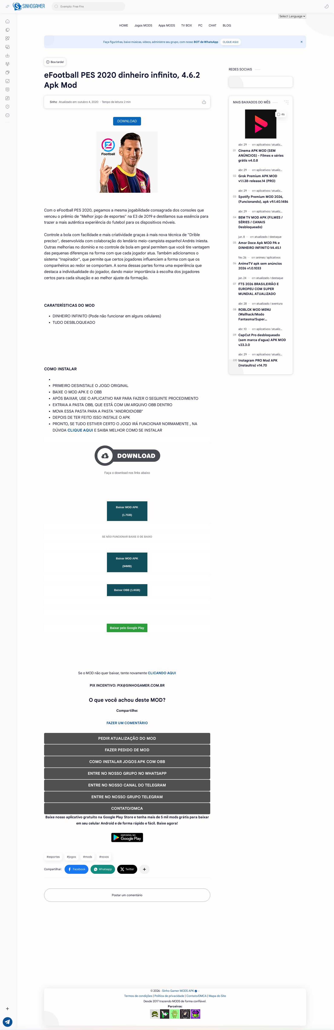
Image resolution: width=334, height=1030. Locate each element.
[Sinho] (53, 102)
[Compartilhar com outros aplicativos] (144, 869)
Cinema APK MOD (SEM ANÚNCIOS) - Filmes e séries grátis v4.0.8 (261, 155)
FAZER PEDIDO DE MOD (127, 750)
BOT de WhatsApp (206, 42)
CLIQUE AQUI (230, 42)
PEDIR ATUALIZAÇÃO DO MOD (127, 738)
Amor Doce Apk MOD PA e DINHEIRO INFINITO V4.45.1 (259, 245)
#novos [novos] (104, 857)
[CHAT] (212, 25)
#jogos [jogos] (71, 857)
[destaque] (275, 237)
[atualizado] (278, 144)
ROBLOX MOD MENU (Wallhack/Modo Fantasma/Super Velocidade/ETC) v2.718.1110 (260, 315)
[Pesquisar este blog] (88, 6)
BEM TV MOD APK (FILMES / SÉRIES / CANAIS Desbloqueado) (260, 222)
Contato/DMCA (196, 996)
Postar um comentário (127, 895)
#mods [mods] (87, 857)
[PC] (200, 25)
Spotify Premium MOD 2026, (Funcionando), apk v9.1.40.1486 (263, 199)
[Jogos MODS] (143, 25)
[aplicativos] (263, 144)
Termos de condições (138, 996)
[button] (326, 6)
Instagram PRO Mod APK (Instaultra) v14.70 (257, 362)
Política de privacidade (169, 996)
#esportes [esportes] (53, 857)
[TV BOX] (186, 25)
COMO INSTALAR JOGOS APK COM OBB (127, 761)
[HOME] (123, 25)
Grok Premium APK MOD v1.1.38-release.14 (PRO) (257, 178)
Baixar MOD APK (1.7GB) (127, 511)
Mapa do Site (217, 996)
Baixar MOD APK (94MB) (127, 562)
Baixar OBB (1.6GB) (127, 590)
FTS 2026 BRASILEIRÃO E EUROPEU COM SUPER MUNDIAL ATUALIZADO (258, 289)
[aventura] (277, 303)
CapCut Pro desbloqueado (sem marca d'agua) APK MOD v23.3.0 (262, 340)
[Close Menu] (301, 42)
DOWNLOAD (127, 121)
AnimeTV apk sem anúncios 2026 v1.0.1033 (260, 265)
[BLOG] (227, 25)
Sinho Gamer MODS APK (179, 991)
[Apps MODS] (166, 25)
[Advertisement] (172, 946)
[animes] (261, 257)
